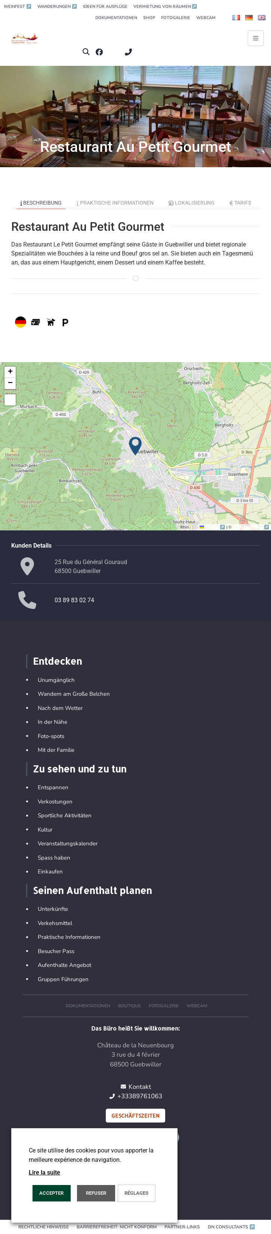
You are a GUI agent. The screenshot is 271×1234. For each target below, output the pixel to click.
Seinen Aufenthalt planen (92, 890)
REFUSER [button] (96, 1193)
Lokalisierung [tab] (192, 203)
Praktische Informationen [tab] (115, 203)
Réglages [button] (136, 1193)
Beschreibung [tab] (41, 203)
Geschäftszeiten (135, 1115)
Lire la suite (44, 1172)
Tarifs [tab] (240, 203)
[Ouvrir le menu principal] (256, 38)
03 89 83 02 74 (74, 600)
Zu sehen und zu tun (79, 769)
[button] (86, 52)
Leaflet (213, 527)
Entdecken (57, 661)
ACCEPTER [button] (51, 1193)
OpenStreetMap (251, 527)
